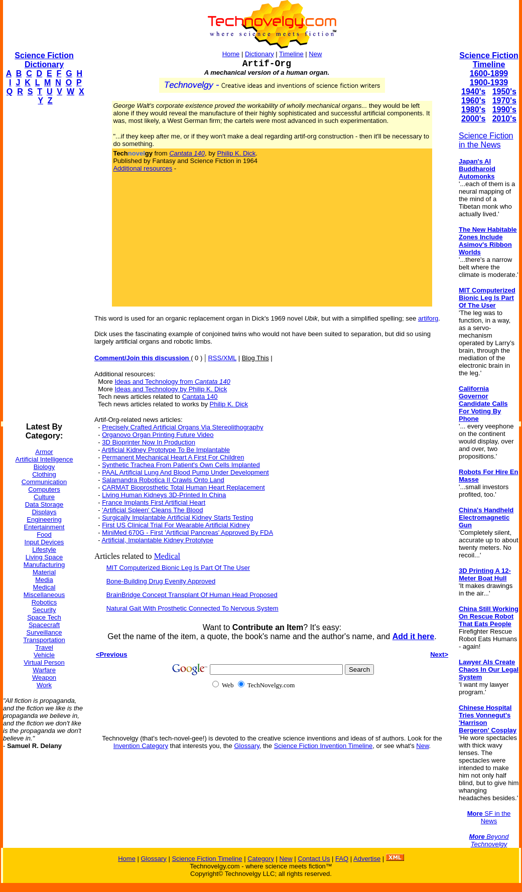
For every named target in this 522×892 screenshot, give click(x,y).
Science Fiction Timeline (488, 60)
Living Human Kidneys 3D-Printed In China (164, 495)
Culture (44, 497)
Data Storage (44, 504)
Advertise (366, 858)
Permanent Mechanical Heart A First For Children (173, 457)
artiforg (428, 318)
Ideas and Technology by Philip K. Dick (170, 389)
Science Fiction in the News (486, 140)
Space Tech (44, 617)
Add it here (414, 636)
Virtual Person (44, 662)
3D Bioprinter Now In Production (148, 442)
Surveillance (44, 632)
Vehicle (44, 655)
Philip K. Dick (236, 153)
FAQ (341, 858)
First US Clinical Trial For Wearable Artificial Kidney (176, 525)
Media (44, 579)
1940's (473, 91)
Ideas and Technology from (172, 381)
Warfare (44, 670)
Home (231, 54)
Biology (44, 467)
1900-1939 (489, 82)
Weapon (44, 677)
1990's (504, 109)
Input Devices (44, 542)
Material (44, 572)
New (315, 54)
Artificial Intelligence (44, 459)
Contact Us (314, 858)
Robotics (44, 602)
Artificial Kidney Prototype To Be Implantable (165, 450)
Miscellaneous (44, 595)
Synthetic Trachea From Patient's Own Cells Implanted (181, 465)
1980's (473, 109)
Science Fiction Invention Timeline (323, 746)
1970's (504, 100)
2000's (473, 118)
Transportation (44, 640)
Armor (44, 452)
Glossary (246, 746)
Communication (44, 482)
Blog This (255, 358)
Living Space (44, 557)
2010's (504, 118)
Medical (44, 587)
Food (44, 534)
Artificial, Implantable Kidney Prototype (157, 540)
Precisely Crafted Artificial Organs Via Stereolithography (182, 427)
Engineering (44, 519)
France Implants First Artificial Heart (153, 502)
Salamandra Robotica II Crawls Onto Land (163, 480)
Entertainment (44, 527)
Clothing (44, 474)
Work (44, 685)
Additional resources (142, 168)
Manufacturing (44, 564)
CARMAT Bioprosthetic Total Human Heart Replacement (183, 487)
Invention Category (140, 746)
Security (44, 610)
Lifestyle (44, 549)
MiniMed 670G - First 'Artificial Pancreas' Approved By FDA (187, 532)
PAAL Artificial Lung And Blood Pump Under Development (185, 472)
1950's (504, 91)
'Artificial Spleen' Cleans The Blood (152, 510)
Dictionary (259, 54)
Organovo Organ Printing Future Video (157, 434)
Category (260, 858)
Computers (44, 489)
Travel (44, 647)
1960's (473, 100)
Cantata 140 (200, 396)
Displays (44, 512)
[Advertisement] (43, 263)
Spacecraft (44, 625)
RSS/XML (222, 358)
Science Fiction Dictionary (44, 60)
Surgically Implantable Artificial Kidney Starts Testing (177, 517)
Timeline (291, 54)
